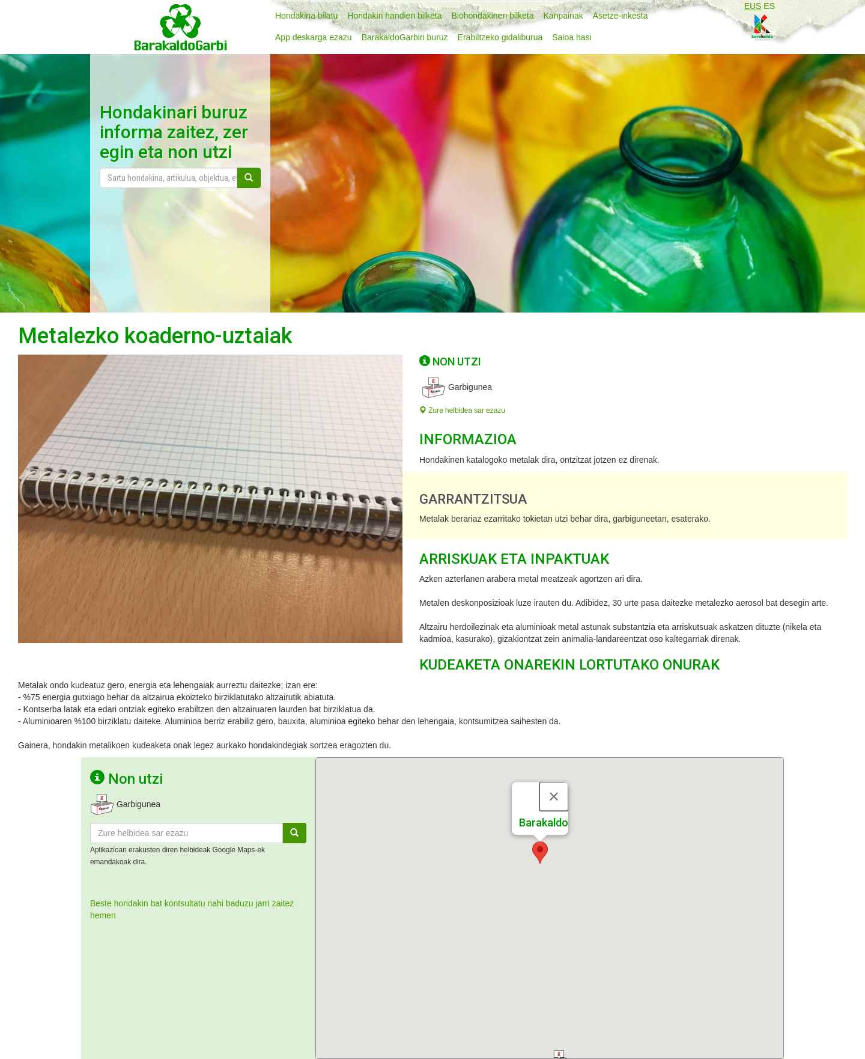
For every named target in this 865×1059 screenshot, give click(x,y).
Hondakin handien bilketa (394, 15)
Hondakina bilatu (306, 15)
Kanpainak (563, 15)
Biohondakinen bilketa (493, 15)
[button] (540, 800)
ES (769, 6)
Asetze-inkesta (620, 15)
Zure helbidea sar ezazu (462, 410)
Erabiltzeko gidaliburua (500, 37)
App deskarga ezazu (313, 37)
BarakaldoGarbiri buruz (405, 37)
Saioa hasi (571, 37)
